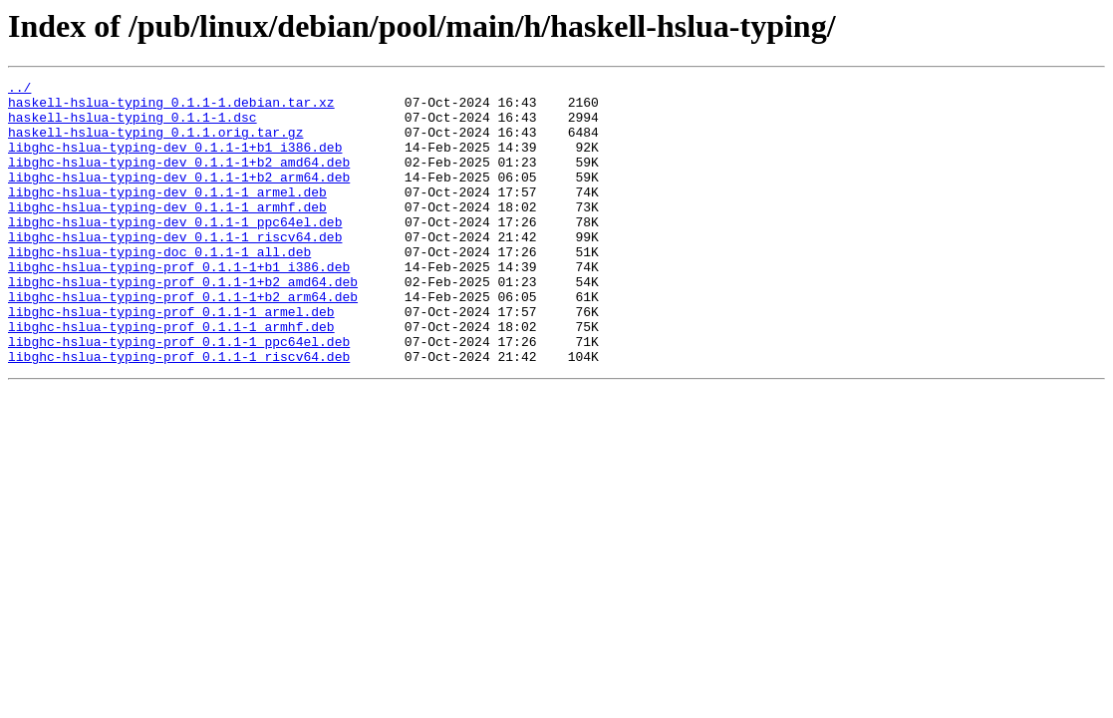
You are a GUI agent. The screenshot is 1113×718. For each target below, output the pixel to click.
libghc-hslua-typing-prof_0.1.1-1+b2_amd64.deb (183, 323)
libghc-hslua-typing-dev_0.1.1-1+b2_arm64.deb (179, 197)
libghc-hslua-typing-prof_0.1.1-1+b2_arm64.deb (183, 341)
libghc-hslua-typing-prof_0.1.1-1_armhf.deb (171, 377)
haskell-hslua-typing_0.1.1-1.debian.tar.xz (171, 108)
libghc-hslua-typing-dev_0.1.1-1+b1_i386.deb (175, 162)
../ (19, 90)
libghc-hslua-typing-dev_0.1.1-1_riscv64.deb (175, 269)
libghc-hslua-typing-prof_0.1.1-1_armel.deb (171, 359)
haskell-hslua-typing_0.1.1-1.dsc (132, 126)
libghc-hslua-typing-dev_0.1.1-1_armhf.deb (167, 233)
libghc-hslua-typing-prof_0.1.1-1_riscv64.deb (179, 413)
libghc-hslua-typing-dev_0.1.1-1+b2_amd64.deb (179, 179)
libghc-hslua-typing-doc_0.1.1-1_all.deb (159, 287)
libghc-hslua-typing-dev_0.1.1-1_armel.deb (167, 215)
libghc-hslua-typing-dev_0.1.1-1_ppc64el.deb (175, 251)
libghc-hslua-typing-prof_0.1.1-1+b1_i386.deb (179, 305)
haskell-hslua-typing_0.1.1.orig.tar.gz (155, 144)
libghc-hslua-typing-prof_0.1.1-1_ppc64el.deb (179, 395)
